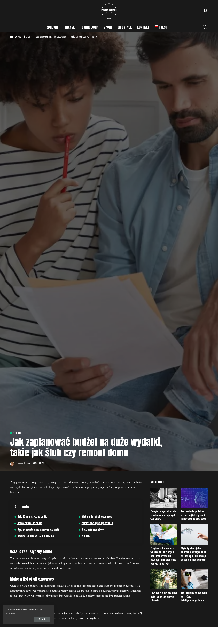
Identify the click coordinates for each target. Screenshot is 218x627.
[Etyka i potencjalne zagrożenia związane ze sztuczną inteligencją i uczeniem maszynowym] (194, 534)
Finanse (17, 433)
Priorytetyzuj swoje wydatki (97, 523)
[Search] (205, 27)
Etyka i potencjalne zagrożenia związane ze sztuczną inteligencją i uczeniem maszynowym (193, 554)
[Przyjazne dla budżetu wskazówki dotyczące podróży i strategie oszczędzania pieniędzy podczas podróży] (163, 534)
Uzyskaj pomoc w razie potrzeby (35, 536)
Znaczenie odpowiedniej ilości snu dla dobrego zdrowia (163, 596)
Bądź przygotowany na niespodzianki (38, 530)
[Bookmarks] (205, 11)
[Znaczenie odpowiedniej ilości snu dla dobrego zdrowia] (163, 579)
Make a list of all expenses (97, 517)
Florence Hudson (22, 463)
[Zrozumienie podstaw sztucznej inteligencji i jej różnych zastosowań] (194, 498)
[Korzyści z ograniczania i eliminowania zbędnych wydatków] (163, 498)
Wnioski (86, 536)
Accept (42, 619)
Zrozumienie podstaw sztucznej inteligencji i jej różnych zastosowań (193, 515)
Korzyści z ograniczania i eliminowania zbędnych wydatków (163, 515)
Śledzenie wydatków (93, 530)
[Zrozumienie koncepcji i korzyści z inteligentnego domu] (194, 579)
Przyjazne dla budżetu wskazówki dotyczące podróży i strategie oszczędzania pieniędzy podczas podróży (163, 555)
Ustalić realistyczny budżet (32, 517)
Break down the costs (29, 523)
